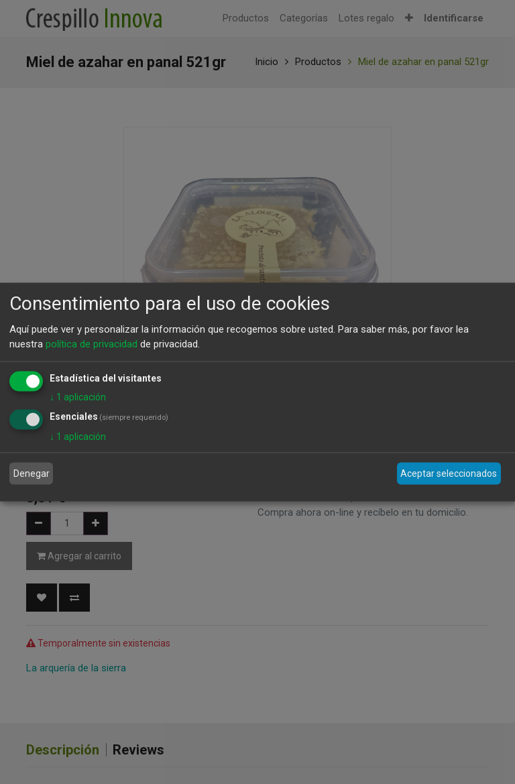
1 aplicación (78, 396)
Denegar (31, 473)
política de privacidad (91, 344)
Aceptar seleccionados (448, 473)
